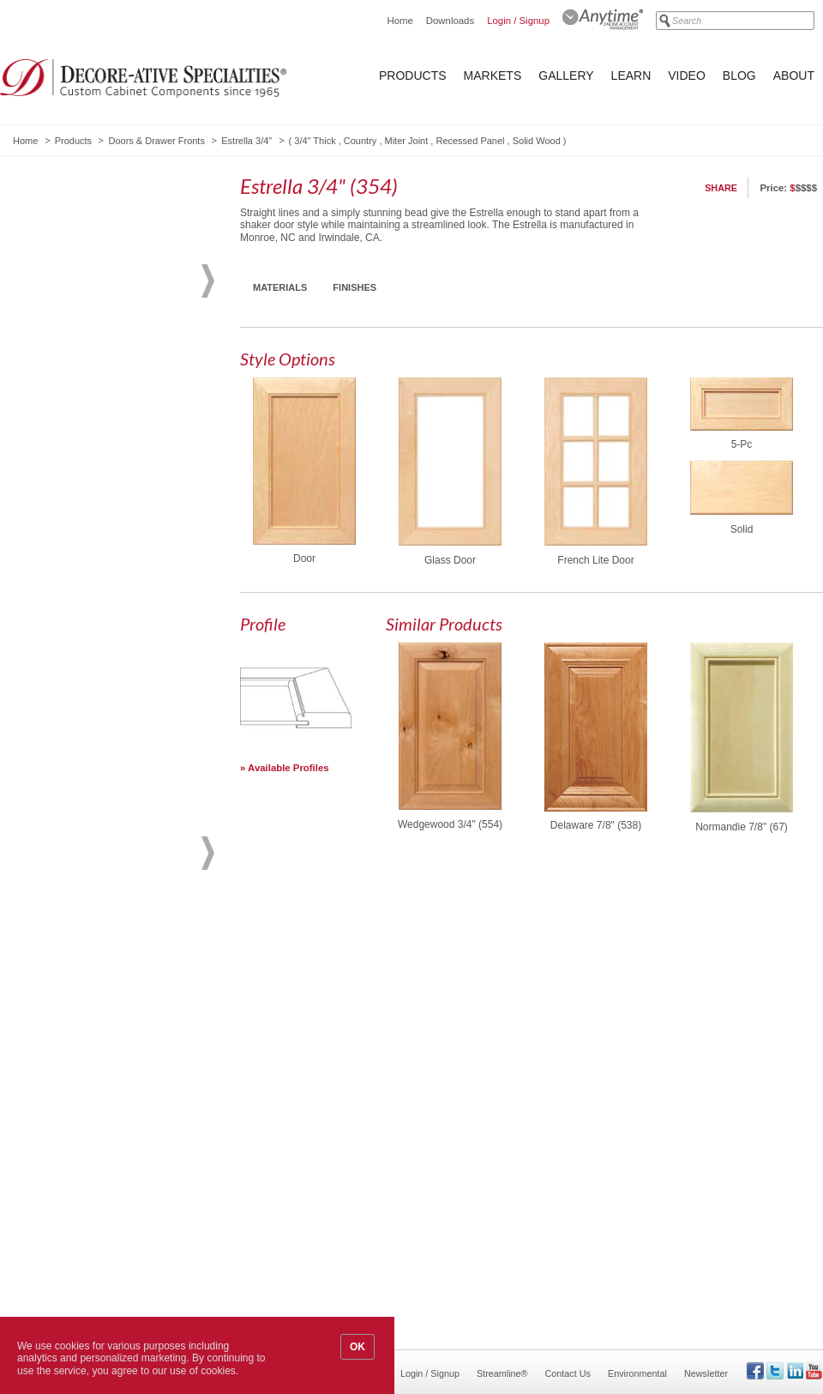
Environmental (637, 1373)
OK (357, 1347)
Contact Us (568, 1373)
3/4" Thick (314, 141)
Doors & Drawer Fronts (156, 141)
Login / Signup (518, 20)
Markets (493, 75)
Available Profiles (288, 768)
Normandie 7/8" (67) (741, 827)
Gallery (565, 75)
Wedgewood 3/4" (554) (450, 824)
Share (721, 188)
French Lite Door (595, 560)
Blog (739, 75)
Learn (631, 75)
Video (687, 75)
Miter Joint (407, 141)
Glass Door (450, 560)
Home (399, 20)
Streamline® (502, 1373)
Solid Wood (537, 141)
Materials (280, 287)
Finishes (354, 287)
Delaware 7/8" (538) (595, 825)
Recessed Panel (470, 141)
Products (413, 75)
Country (360, 141)
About (793, 75)
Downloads (450, 20)
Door (304, 558)
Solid (742, 529)
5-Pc (742, 444)
